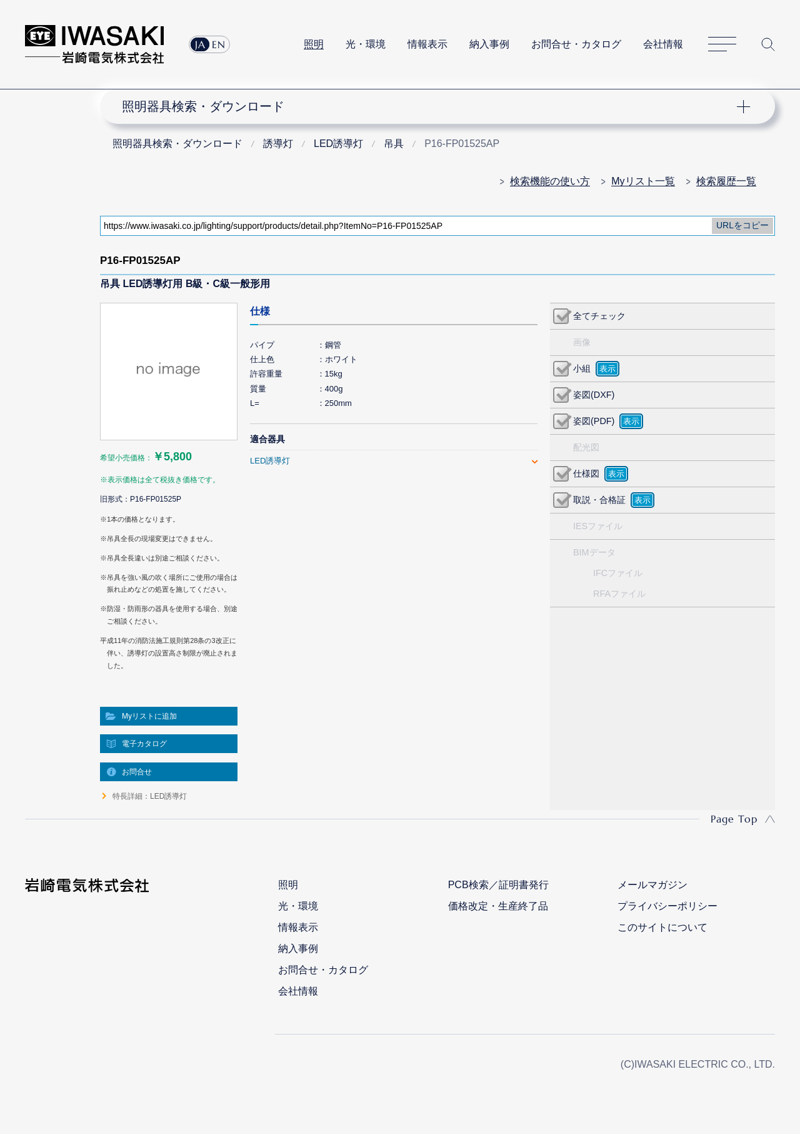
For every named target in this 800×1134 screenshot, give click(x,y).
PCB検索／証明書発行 (498, 884)
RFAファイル (619, 594)
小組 (582, 368)
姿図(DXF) (593, 395)
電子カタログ (144, 743)
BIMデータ (594, 552)
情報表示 (428, 44)
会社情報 (663, 44)
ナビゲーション (430, 106)
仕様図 (586, 473)
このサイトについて (663, 927)
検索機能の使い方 (550, 181)
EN (219, 44)
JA (200, 44)
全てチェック (599, 316)
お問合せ (137, 771)
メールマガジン (653, 884)
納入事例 (489, 44)
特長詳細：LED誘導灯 (149, 796)
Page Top (734, 819)
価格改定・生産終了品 (498, 906)
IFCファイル (617, 573)
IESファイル (597, 526)
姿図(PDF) (593, 421)
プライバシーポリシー (668, 906)
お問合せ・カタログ (576, 44)
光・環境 (366, 44)
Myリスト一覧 (642, 181)
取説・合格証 (599, 500)
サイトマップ (722, 45)
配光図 (586, 447)
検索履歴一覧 (726, 181)
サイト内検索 (768, 44)
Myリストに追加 (149, 716)
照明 (314, 44)
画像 (582, 342)
